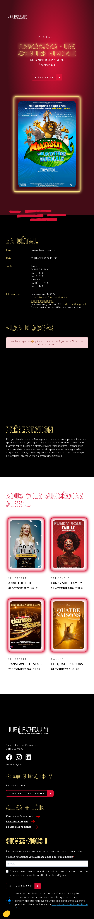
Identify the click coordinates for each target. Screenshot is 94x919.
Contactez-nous (27, 793)
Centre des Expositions (19, 816)
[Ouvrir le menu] (85, 17)
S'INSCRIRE (21, 886)
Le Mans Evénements (18, 826)
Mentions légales (14, 764)
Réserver (44, 77)
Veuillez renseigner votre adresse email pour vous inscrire (39, 857)
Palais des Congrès (17, 821)
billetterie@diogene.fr (75, 304)
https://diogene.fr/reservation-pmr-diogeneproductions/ (49, 299)
